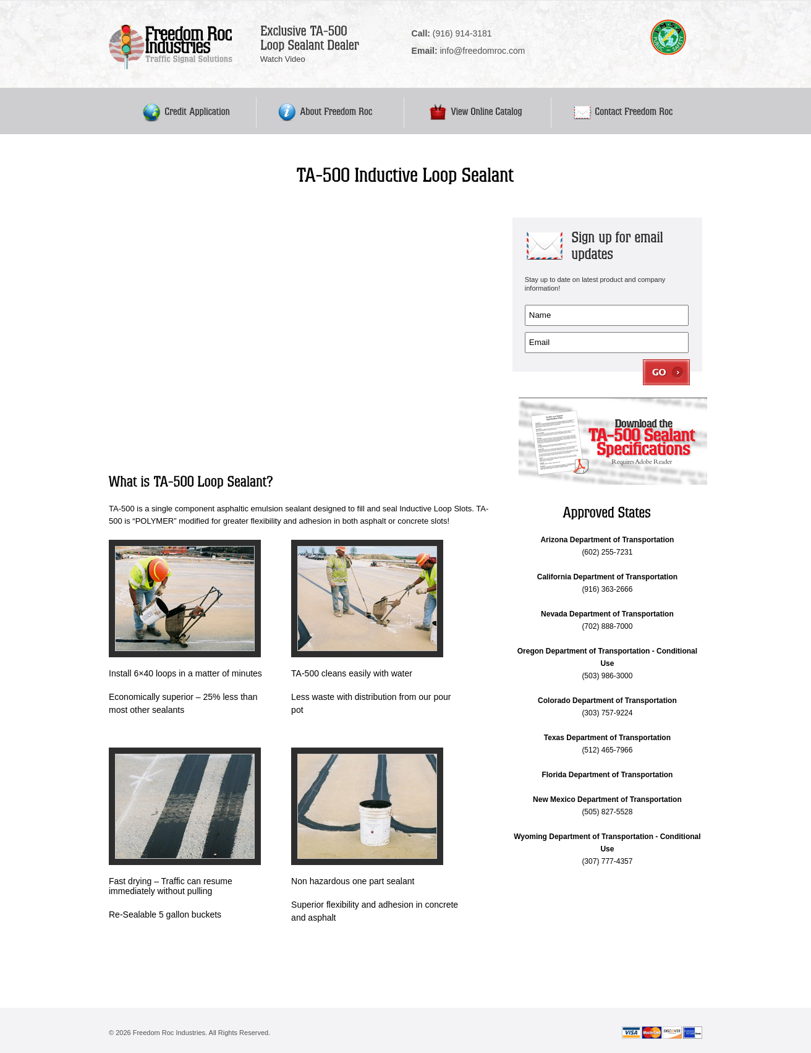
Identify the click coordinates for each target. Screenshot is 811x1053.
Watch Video (282, 59)
